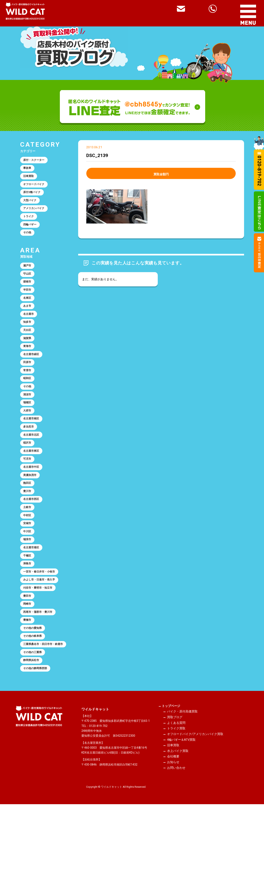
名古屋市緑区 (33, 380)
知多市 (28, 343)
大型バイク (31, 207)
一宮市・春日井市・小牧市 (42, 630)
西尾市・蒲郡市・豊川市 (40, 676)
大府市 (28, 444)
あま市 (28, 324)
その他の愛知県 (34, 694)
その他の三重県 (34, 727)
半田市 (28, 306)
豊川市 (28, 537)
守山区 (28, 287)
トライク (30, 225)
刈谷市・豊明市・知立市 (40, 648)
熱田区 (28, 528)
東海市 (28, 371)
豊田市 (28, 657)
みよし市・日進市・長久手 (42, 639)
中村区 (28, 565)
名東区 (28, 315)
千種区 (28, 611)
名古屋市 (30, 334)
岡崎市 (28, 667)
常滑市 (28, 398)
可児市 (28, 500)
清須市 (28, 426)
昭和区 (28, 408)
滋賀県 (28, 361)
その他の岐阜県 (34, 704)
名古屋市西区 (33, 546)
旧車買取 (30, 179)
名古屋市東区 (33, 491)
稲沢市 (28, 481)
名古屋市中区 (33, 509)
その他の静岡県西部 (37, 745)
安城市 (28, 574)
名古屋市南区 (33, 454)
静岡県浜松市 (33, 736)
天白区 (28, 352)
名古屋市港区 (33, 602)
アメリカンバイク (36, 216)
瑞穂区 (28, 435)
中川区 (28, 583)
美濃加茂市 (31, 518)
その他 (28, 244)
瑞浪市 (28, 592)
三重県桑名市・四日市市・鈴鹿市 (44, 715)
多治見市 (30, 463)
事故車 (28, 170)
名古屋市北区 (33, 472)
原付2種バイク (34, 198)
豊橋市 (28, 685)
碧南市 (28, 297)
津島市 (28, 620)
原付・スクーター (36, 161)
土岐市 (28, 555)
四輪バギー (31, 235)
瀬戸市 (28, 278)
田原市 (28, 389)
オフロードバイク (36, 188)
